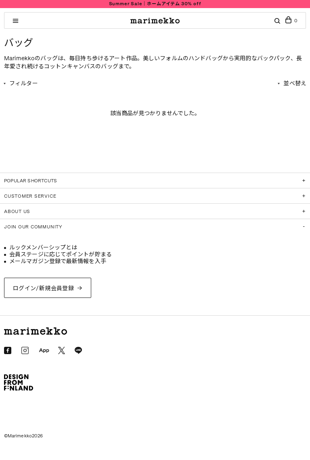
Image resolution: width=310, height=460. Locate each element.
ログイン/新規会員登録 (43, 288)
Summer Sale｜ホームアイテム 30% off (155, 3)
